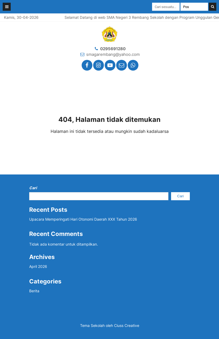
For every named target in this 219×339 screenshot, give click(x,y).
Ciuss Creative (126, 325)
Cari (33, 187)
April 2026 (38, 266)
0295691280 (113, 48)
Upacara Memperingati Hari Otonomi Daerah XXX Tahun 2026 (83, 219)
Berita (34, 291)
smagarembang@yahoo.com (113, 54)
